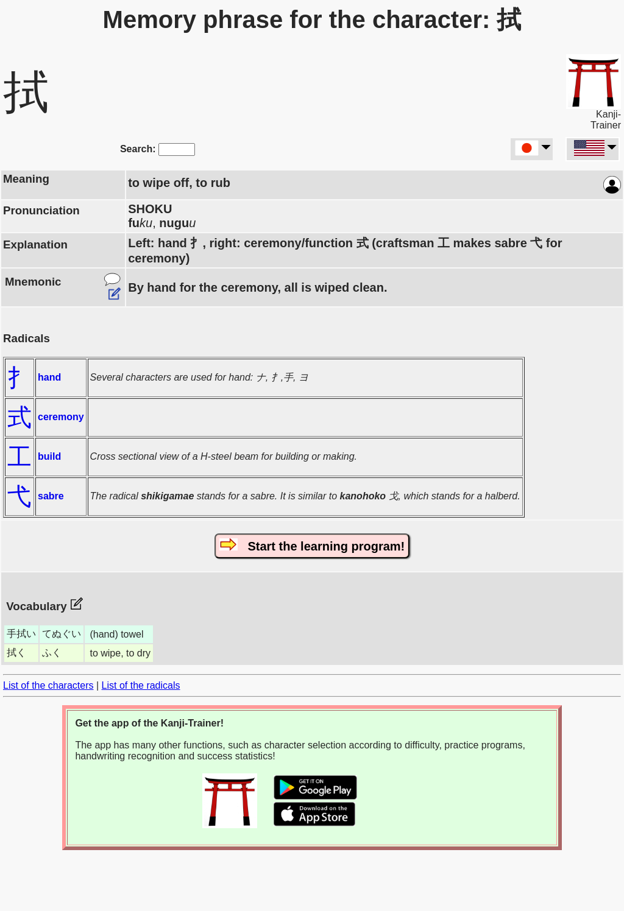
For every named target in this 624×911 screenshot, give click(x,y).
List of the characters (48, 685)
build (49, 456)
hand (49, 377)
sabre (51, 496)
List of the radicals (141, 685)
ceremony (61, 417)
